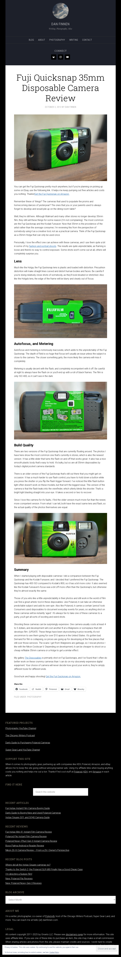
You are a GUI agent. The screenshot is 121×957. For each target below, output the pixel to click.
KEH (85, 771)
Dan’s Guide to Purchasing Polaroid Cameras (27, 742)
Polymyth (50, 916)
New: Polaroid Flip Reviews (19, 878)
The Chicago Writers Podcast (20, 735)
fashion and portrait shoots (42, 246)
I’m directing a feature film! (18, 874)
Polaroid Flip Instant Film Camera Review (26, 836)
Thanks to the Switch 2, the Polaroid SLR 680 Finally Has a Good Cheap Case (44, 869)
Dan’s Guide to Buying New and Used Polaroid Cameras (33, 812)
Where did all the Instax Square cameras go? (28, 864)
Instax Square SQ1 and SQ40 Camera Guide (27, 817)
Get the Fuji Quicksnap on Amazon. (51, 194)
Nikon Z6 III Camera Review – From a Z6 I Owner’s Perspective (37, 850)
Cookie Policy (54, 952)
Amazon (97, 771)
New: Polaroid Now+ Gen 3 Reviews (23, 883)
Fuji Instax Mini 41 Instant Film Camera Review (28, 832)
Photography (34, 697)
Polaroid (78, 771)
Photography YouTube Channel (20, 728)
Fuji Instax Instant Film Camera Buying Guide (27, 808)
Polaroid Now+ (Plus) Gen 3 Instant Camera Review (31, 841)
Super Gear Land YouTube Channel (22, 749)
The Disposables (33, 657)
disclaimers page (74, 934)
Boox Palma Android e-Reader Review (24, 845)
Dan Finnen (60, 24)
